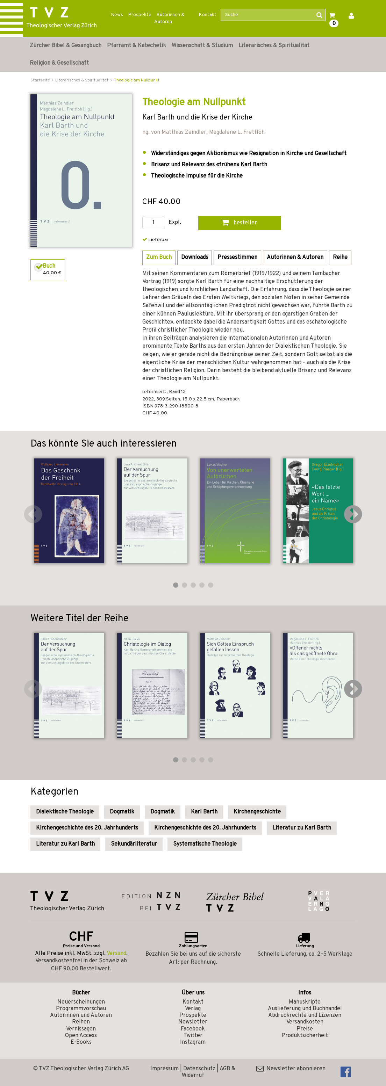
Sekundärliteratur (134, 844)
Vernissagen (81, 1029)
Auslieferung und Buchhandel (305, 1008)
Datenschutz (199, 1068)
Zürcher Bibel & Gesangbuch (65, 45)
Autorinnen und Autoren (81, 1015)
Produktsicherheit (304, 1035)
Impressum (164, 1068)
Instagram (193, 1042)
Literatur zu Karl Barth (301, 828)
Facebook (193, 1029)
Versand (116, 953)
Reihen (81, 1022)
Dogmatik (122, 812)
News (117, 15)
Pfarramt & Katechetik (136, 45)
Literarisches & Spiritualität (273, 45)
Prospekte (139, 15)
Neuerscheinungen (81, 1002)
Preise (304, 1029)
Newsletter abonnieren (291, 1068)
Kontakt (207, 15)
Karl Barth (204, 812)
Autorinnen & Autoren (169, 18)
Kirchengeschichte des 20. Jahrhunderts (87, 828)
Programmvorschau (81, 1008)
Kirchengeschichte (257, 812)
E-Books (81, 1042)
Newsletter (192, 1022)
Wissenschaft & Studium (202, 45)
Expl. (175, 222)
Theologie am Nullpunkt (136, 80)
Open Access (81, 1035)
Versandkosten (304, 1022)
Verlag (193, 1008)
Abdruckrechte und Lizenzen (304, 1015)
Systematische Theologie (205, 844)
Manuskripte (305, 1002)
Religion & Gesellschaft (59, 63)
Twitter (193, 1035)
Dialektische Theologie (65, 812)
